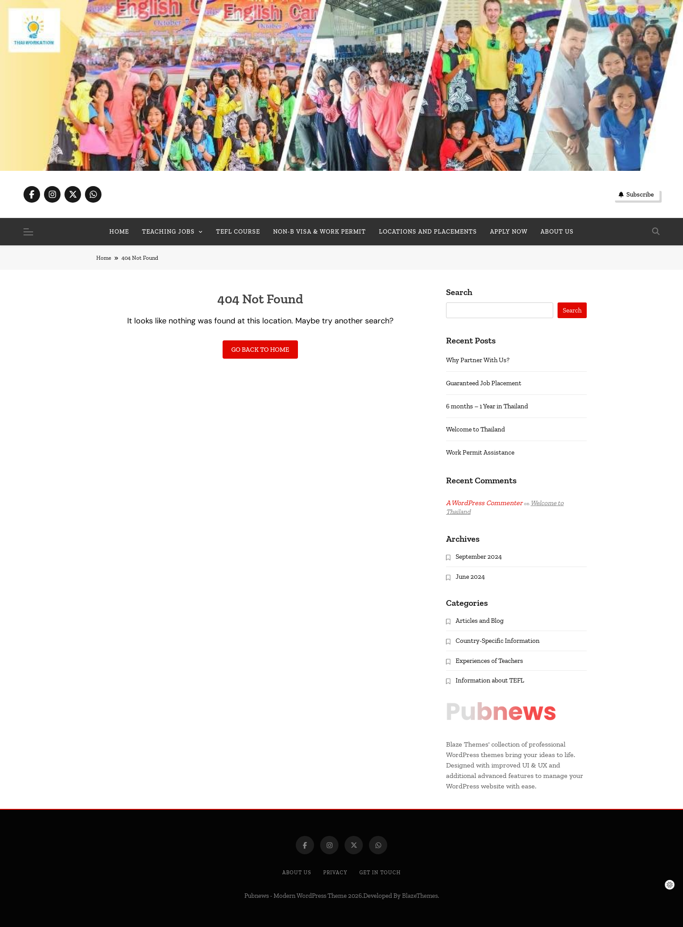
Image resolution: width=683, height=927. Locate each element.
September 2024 (479, 556)
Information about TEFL (490, 680)
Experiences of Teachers (489, 661)
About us (557, 231)
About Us (296, 872)
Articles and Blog (480, 621)
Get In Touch (380, 872)
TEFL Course (238, 231)
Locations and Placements (428, 231)
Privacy (335, 872)
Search (459, 292)
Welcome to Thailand (475, 429)
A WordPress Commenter (484, 503)
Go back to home (260, 349)
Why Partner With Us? (478, 360)
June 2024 (470, 577)
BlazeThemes (420, 896)
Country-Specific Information (498, 641)
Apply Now (508, 231)
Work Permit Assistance (480, 452)
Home (119, 231)
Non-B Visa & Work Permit (319, 231)
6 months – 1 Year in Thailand (487, 406)
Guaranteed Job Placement (483, 383)
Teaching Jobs (168, 231)
